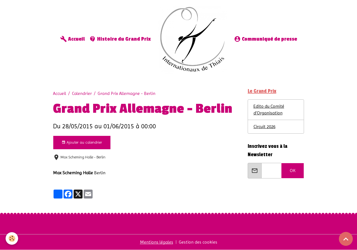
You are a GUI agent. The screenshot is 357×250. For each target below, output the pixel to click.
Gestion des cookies (198, 242)
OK (292, 170)
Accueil (72, 39)
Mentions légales (156, 242)
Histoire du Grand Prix (120, 39)
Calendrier (82, 93)
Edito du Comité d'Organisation (269, 110)
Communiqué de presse (265, 39)
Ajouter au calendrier (82, 142)
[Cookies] (12, 238)
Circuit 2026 (265, 126)
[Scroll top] (346, 239)
